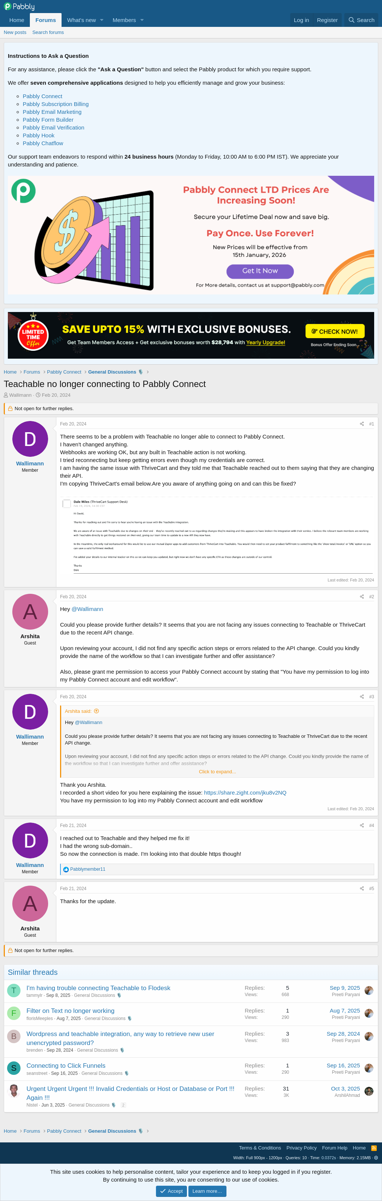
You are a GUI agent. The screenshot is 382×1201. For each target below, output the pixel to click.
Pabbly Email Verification (53, 127)
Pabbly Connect (42, 96)
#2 (371, 596)
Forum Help (334, 1148)
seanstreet (36, 1073)
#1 (371, 424)
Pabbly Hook (38, 135)
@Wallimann (87, 609)
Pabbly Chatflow (43, 143)
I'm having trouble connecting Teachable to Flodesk (98, 988)
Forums (45, 20)
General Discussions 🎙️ (98, 995)
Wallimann (20, 395)
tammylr (34, 995)
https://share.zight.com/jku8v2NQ (245, 792)
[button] (102, 20)
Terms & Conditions (260, 1148)
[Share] (362, 424)
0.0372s (329, 1157)
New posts (15, 32)
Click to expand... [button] (217, 771)
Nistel (32, 1105)
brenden (34, 1050)
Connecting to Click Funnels (66, 1065)
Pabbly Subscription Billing (56, 104)
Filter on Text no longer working (70, 1010)
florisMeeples (39, 1018)
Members (124, 20)
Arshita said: (78, 711)
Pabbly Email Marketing (52, 112)
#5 (371, 888)
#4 (371, 825)
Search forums (48, 32)
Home (16, 20)
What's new (81, 20)
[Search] (361, 20)
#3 (371, 696)
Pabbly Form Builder (48, 119)
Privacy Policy (301, 1148)
